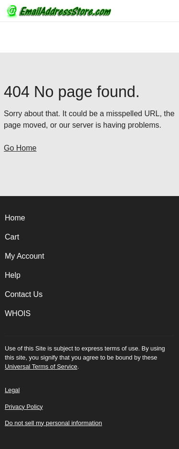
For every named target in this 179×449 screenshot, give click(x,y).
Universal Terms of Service (41, 366)
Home (15, 218)
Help (13, 275)
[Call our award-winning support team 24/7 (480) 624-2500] (156, 11)
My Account (24, 256)
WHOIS (18, 313)
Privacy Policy (24, 406)
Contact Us (23, 294)
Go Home (20, 148)
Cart (12, 237)
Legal (12, 390)
